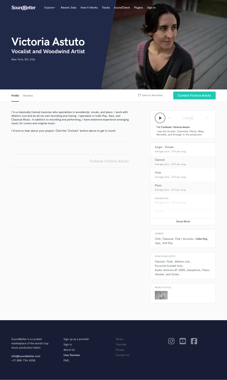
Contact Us (122, 355)
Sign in (151, 7)
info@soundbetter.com (25, 356)
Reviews (28, 95)
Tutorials (121, 344)
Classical (167, 239)
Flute (158, 173)
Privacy (120, 350)
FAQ (66, 360)
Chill (157, 239)
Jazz (157, 243)
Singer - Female (164, 147)
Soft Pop (167, 243)
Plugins (138, 7)
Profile (15, 95)
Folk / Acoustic (184, 239)
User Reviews (71, 355)
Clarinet (160, 160)
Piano (158, 185)
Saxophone (161, 198)
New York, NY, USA (23, 59)
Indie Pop (201, 239)
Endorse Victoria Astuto (109, 161)
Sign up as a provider (76, 339)
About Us (69, 350)
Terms (119, 339)
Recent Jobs (68, 7)
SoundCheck (122, 7)
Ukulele (159, 211)
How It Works (89, 7)
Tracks (106, 7)
